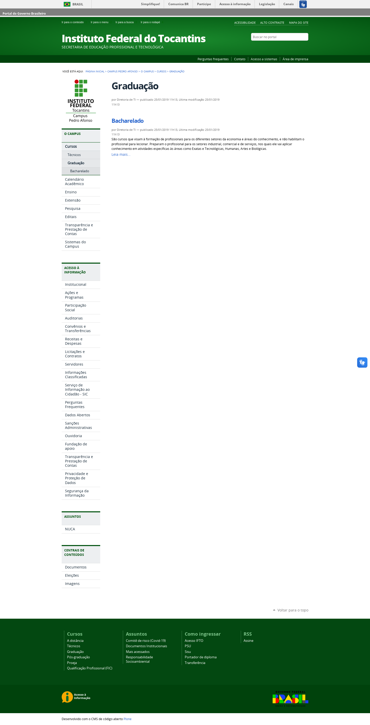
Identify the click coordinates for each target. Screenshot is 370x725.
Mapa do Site (298, 22)
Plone (128, 719)
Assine (248, 640)
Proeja (72, 663)
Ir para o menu (102, 22)
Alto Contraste (272, 22)
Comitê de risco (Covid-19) (146, 640)
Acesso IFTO (194, 640)
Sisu (188, 652)
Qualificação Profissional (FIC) (89, 668)
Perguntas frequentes (213, 59)
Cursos (161, 71)
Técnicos (73, 646)
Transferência (195, 663)
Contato (239, 59)
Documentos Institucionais (146, 646)
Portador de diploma (201, 657)
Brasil (77, 4)
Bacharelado (128, 121)
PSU (188, 646)
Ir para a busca (127, 22)
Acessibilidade (245, 22)
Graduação (75, 652)
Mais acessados (138, 652)
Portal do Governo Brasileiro (24, 13)
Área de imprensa (295, 59)
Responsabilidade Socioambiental (139, 659)
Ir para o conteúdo (75, 22)
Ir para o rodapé (152, 22)
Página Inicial (95, 71)
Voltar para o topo (293, 610)
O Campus (147, 71)
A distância (75, 640)
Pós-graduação (78, 657)
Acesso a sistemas (264, 59)
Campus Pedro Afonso (122, 71)
